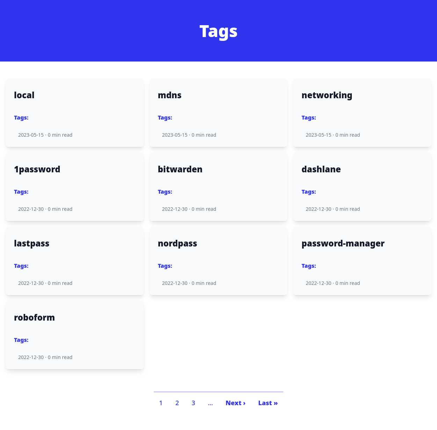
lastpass (31, 243)
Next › (236, 403)
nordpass (177, 243)
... (210, 403)
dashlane (321, 169)
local (24, 95)
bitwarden (180, 169)
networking (326, 95)
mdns (170, 95)
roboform (34, 317)
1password (37, 169)
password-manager (343, 243)
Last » (268, 403)
